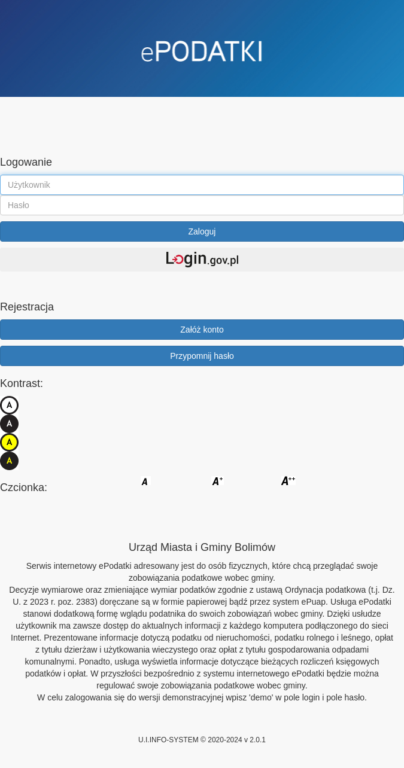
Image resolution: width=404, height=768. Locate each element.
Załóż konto (201, 329)
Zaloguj (202, 231)
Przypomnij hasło (202, 356)
